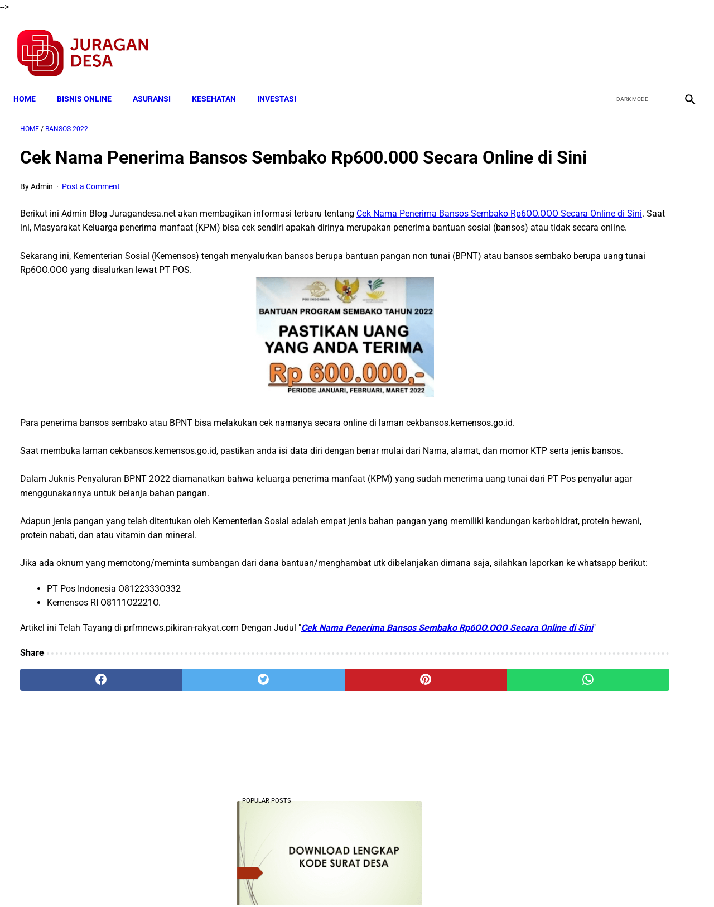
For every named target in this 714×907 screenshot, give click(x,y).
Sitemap (394, 878)
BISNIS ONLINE (91, 82)
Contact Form (443, 878)
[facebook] (603, 42)
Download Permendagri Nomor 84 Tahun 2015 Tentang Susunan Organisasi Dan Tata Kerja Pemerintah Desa (602, 764)
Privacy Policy (298, 878)
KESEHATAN (221, 82)
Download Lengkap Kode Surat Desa (594, 236)
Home (31, 82)
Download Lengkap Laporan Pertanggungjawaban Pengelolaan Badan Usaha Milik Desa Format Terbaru (602, 305)
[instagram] (682, 42)
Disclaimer (351, 878)
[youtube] (656, 42)
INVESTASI (283, 82)
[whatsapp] (415, 768)
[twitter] (629, 42)
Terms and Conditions (225, 878)
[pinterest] (303, 768)
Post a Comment (91, 204)
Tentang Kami (503, 878)
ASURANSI (158, 82)
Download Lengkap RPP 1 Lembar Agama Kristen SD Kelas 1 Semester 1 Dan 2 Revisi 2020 (597, 680)
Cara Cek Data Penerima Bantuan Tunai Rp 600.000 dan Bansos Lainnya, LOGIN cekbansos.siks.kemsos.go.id (600, 527)
